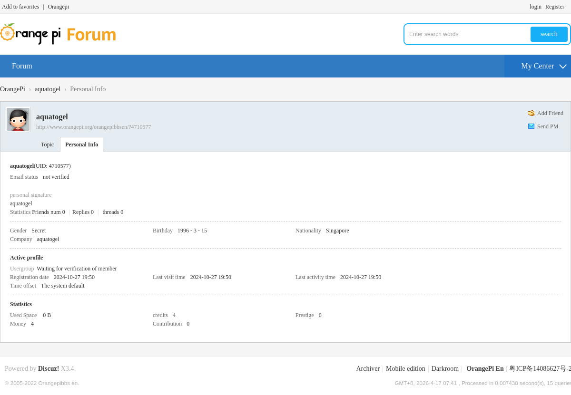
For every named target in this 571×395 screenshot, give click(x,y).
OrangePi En (485, 368)
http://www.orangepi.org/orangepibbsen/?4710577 (93, 127)
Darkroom (445, 368)
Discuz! (48, 368)
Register (554, 6)
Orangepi (58, 6)
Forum (22, 66)
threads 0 (113, 212)
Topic (47, 144)
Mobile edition (405, 368)
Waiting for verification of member (77, 268)
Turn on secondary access (568, 6)
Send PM (547, 126)
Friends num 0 (48, 212)
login (535, 6)
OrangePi (12, 89)
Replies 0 (83, 212)
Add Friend (550, 113)
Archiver (368, 368)
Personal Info (81, 144)
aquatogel (47, 89)
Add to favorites (20, 6)
